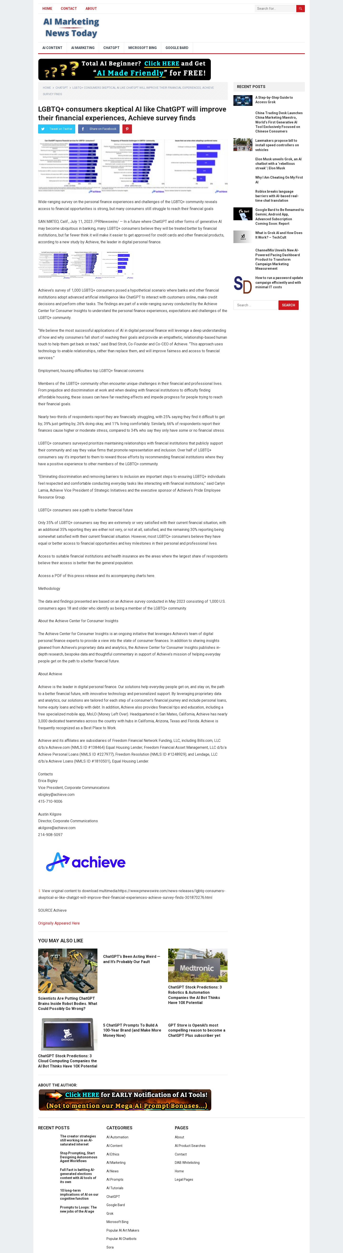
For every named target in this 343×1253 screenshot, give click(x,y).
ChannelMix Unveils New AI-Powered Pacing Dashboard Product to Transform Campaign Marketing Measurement (277, 259)
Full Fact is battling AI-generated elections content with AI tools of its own (78, 1176)
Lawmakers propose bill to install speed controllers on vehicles (277, 145)
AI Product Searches (190, 1146)
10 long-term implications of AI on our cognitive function (79, 1194)
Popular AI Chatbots (121, 1239)
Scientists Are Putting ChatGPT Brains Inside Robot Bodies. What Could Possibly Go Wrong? (67, 1003)
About (91, 8)
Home (47, 87)
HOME (47, 8)
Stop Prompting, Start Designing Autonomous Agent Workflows (78, 1157)
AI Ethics (112, 1154)
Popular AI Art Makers (122, 1230)
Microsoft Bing (142, 48)
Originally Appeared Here (59, 923)
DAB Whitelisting (187, 1163)
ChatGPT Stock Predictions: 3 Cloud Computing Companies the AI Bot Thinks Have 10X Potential (67, 1061)
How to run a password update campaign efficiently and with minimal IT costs (279, 282)
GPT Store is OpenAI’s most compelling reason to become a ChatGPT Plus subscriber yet (196, 1030)
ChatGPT (111, 48)
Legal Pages (184, 1179)
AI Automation (117, 1137)
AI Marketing (83, 48)
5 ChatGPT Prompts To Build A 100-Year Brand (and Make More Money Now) (132, 1030)
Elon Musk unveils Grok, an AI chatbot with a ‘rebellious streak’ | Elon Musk (278, 163)
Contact (69, 8)
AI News (112, 1171)
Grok (109, 1213)
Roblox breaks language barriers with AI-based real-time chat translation (277, 196)
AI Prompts (114, 1179)
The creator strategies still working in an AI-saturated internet (78, 1140)
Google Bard (177, 48)
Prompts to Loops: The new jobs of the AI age (78, 1209)
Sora (110, 1247)
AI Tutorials (114, 1188)
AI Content (52, 48)
